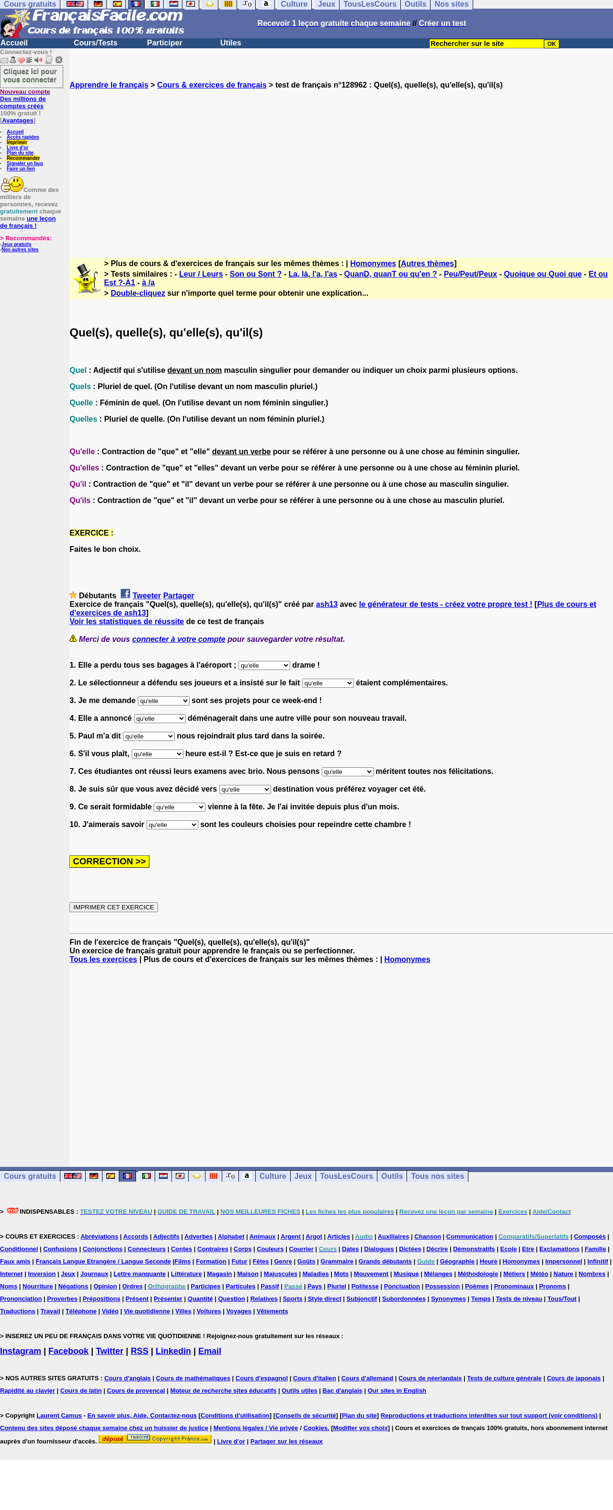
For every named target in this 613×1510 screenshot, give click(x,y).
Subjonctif (362, 1298)
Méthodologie (478, 1273)
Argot (314, 1236)
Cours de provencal (136, 1390)
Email (209, 1351)
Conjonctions (103, 1249)
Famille (595, 1249)
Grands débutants (385, 1261)
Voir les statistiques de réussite (126, 621)
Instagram (20, 1351)
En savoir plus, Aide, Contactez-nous (142, 1415)
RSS (139, 1351)
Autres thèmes (427, 263)
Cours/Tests (95, 43)
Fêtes (261, 1261)
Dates (350, 1249)
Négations (73, 1286)
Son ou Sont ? (256, 274)
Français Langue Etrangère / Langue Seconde (102, 1261)
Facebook (68, 1351)
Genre (283, 1261)
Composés (589, 1236)
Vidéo (110, 1311)
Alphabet (231, 1236)
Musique (406, 1273)
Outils (392, 1176)
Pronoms (552, 1286)
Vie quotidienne (147, 1311)
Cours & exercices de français (212, 85)
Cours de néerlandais (430, 1378)
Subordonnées (404, 1298)
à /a (148, 283)
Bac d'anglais (343, 1390)
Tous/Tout (562, 1298)
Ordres (132, 1286)
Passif (270, 1286)
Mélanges (438, 1273)
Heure (489, 1261)
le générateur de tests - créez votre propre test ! (446, 604)
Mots (341, 1273)
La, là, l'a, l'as (312, 274)
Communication (469, 1236)
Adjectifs (166, 1236)
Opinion (105, 1286)
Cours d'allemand (367, 1378)
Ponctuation (402, 1286)
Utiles (230, 43)
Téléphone (81, 1311)
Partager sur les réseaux (286, 1441)
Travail (50, 1311)
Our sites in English (397, 1390)
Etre (528, 1249)
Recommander (23, 158)
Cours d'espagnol (262, 1378)
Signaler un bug (25, 163)
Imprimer (17, 142)
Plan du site (20, 153)
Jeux (303, 1176)
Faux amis (15, 1261)
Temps (481, 1298)
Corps (243, 1249)
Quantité (200, 1298)
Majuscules (280, 1273)
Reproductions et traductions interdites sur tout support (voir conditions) (489, 1415)
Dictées (410, 1249)
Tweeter (147, 596)
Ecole (508, 1249)
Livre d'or (17, 147)
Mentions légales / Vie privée (256, 1428)
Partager (178, 596)
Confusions (60, 1249)
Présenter (168, 1298)
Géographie (457, 1261)
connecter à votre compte (179, 639)
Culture (273, 1176)
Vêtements (272, 1311)
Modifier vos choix (360, 1428)
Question (231, 1298)
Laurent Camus (59, 1415)
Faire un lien (21, 168)
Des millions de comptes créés (25, 99)
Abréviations (99, 1236)
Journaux (94, 1273)
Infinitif (598, 1261)
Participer (164, 43)
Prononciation (21, 1298)
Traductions (17, 1311)
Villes (183, 1311)
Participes (205, 1286)
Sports (293, 1298)
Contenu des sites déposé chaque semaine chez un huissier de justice (104, 1428)
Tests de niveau (519, 1298)
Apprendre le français (108, 85)
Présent (136, 1298)
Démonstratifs (474, 1249)
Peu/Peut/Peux (470, 274)
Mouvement (371, 1273)
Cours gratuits (30, 1176)
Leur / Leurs (201, 274)
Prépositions (102, 1298)
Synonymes (448, 1298)
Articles (338, 1236)
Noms (8, 1286)
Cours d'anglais (127, 1378)
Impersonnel (563, 1261)
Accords (135, 1236)
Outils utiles (299, 1390)
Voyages (239, 1311)
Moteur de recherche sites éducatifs (223, 1390)
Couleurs (270, 1249)
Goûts (306, 1261)
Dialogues (379, 1249)
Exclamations (559, 1249)
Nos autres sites (19, 249)
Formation (211, 1261)
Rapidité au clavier (27, 1390)
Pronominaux (514, 1286)
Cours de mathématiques (193, 1378)
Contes (181, 1249)
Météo (539, 1273)
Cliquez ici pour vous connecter (30, 75)
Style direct (324, 1298)
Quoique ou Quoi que (543, 274)
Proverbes (62, 1298)
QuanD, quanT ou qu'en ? (390, 274)
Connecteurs (147, 1249)
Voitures (209, 1311)
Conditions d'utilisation (235, 1415)
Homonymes (373, 263)
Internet (11, 1273)
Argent (291, 1236)
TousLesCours (346, 1176)
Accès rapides (23, 137)
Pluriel (336, 1286)
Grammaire (336, 1261)
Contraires (212, 1249)
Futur (239, 1261)
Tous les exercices (103, 959)
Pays (314, 1286)
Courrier (301, 1249)
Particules (240, 1286)
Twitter (110, 1351)
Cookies (315, 1428)
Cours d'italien (314, 1378)
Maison (248, 1273)
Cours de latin (81, 1390)
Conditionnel (19, 1249)
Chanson (427, 1236)
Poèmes (477, 1286)
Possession (442, 1286)
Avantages (17, 120)
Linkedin (173, 1351)
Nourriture (38, 1286)
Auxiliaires (393, 1236)
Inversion (42, 1273)
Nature (563, 1273)
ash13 (327, 604)
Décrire (437, 1249)
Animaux (263, 1236)
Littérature (186, 1273)
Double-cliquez (138, 293)
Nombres (592, 1273)
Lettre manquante (140, 1273)
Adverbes (198, 1236)
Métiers (514, 1273)
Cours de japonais (574, 1378)
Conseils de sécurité (305, 1415)
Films (182, 1261)
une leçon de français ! (28, 222)
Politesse (365, 1286)
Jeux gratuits (16, 244)
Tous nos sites (437, 1176)
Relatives (264, 1298)
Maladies (316, 1273)
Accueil (14, 43)
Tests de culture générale (504, 1378)
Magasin (219, 1273)
